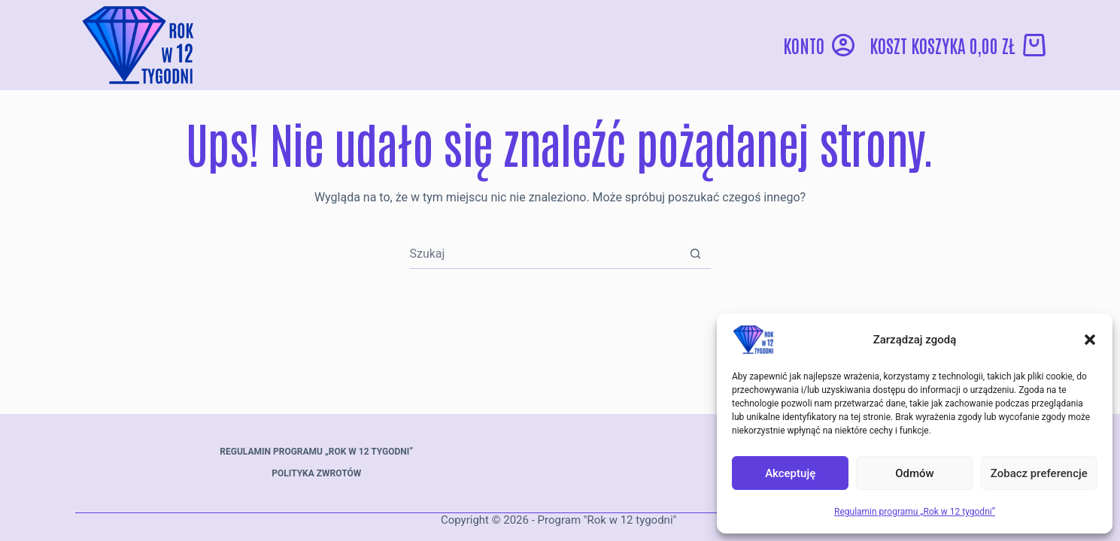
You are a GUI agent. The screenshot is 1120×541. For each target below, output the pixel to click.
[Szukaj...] (545, 254)
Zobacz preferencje (1039, 473)
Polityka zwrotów (316, 473)
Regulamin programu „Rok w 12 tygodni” (914, 511)
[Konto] (818, 45)
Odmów (914, 473)
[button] (1089, 339)
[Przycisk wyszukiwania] (696, 254)
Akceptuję (790, 473)
